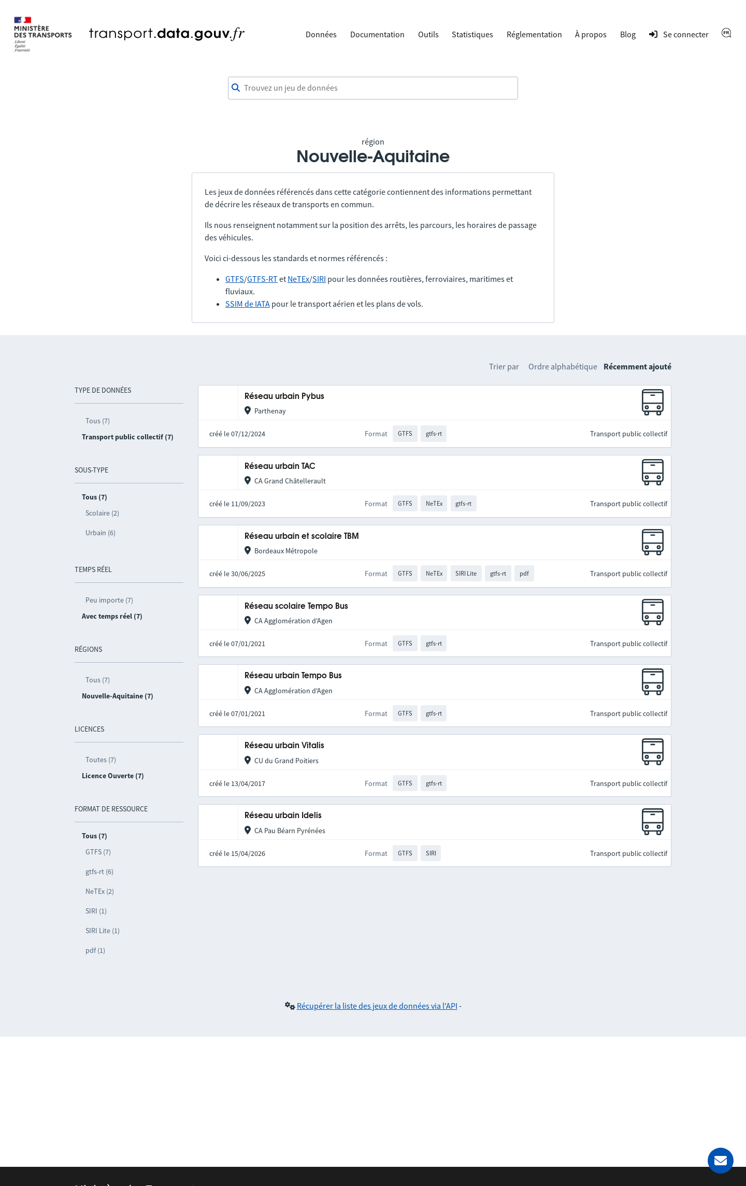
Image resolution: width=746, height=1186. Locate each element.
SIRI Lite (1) (102, 930)
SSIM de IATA (247, 303)
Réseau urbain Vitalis (284, 746)
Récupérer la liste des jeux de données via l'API (377, 1006)
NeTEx (298, 279)
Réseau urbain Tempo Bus (293, 676)
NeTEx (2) (99, 891)
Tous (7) (97, 420)
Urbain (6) (100, 532)
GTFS (234, 279)
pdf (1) (95, 950)
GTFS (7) (98, 851)
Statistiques (472, 34)
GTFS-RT (262, 279)
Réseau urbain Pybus (284, 397)
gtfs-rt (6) (99, 871)
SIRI (319, 279)
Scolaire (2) (102, 513)
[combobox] (373, 88)
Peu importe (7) (109, 600)
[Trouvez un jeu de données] (373, 88)
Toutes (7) (100, 759)
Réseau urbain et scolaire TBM (302, 536)
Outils (428, 34)
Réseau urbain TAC (280, 466)
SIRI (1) (96, 911)
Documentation (377, 34)
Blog (628, 34)
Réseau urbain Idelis (283, 816)
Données (321, 34)
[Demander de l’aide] (721, 1161)
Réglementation (534, 34)
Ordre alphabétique (562, 366)
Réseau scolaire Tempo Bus (296, 606)
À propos (591, 34)
